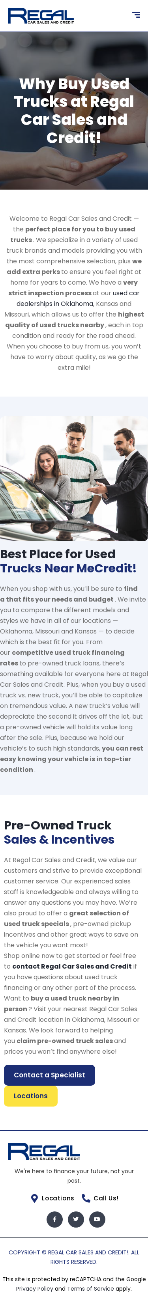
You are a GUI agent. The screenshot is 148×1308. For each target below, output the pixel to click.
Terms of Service (91, 1289)
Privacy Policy (35, 1289)
